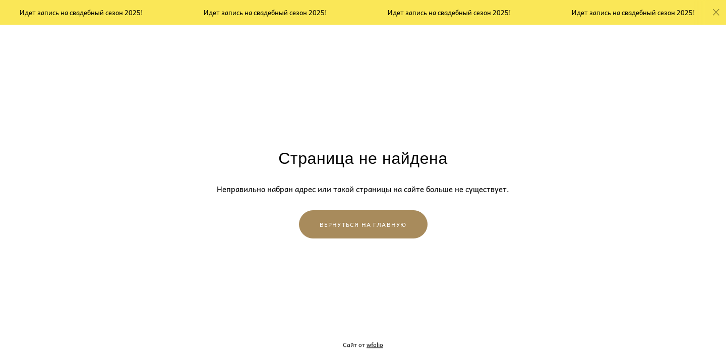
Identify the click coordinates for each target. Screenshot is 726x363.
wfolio (375, 345)
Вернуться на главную (363, 224)
